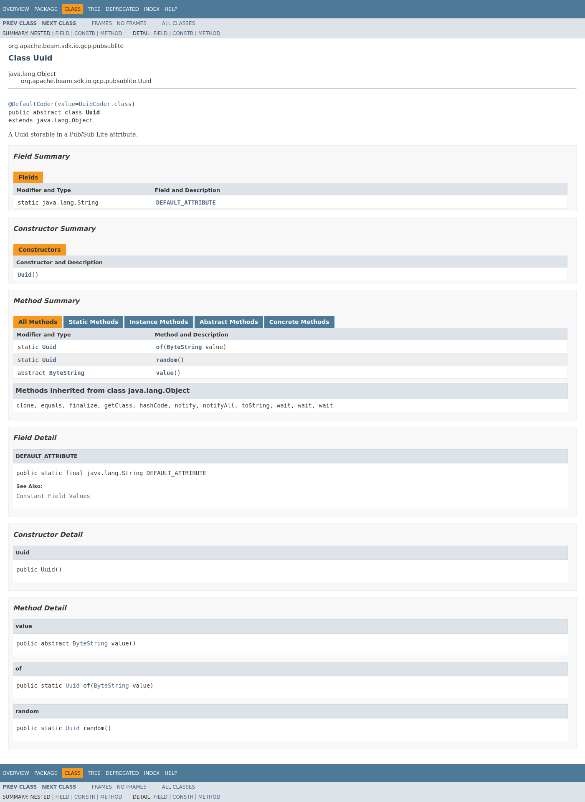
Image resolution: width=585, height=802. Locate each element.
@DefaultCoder (31, 104)
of (159, 347)
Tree (94, 9)
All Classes (178, 23)
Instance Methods (158, 322)
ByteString (184, 347)
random (166, 360)
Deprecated (122, 9)
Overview (16, 9)
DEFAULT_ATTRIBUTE (186, 202)
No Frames (132, 23)
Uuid (25, 274)
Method (111, 33)
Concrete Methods (299, 322)
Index (152, 9)
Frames (102, 23)
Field (62, 33)
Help (171, 9)
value (66, 104)
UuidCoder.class (105, 104)
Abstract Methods (229, 322)
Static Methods (93, 322)
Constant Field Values (53, 496)
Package (45, 9)
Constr (84, 33)
